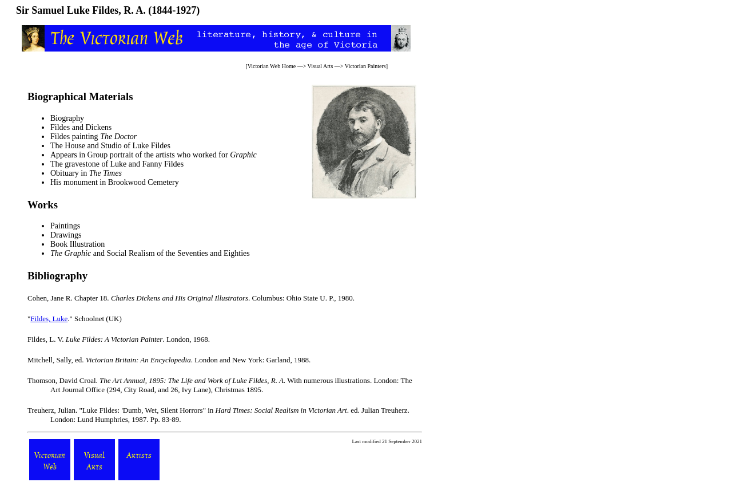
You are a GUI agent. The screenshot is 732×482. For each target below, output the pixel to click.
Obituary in (86, 173)
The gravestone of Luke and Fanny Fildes (117, 164)
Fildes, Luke (48, 318)
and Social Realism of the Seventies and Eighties (150, 253)
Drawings (65, 235)
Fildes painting (93, 136)
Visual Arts (320, 66)
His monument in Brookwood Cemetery (114, 182)
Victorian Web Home (272, 66)
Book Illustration (77, 244)
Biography (67, 118)
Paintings (65, 226)
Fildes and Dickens (81, 127)
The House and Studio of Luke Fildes (110, 145)
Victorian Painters (365, 66)
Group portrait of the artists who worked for (172, 155)
